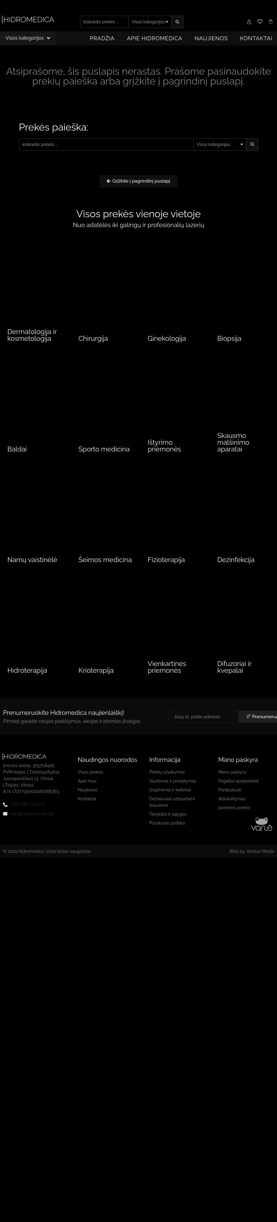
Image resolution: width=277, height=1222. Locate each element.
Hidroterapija (27, 681)
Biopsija (229, 340)
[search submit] (177, 22)
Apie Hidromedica (155, 38)
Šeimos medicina (105, 569)
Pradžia (102, 38)
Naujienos (211, 38)
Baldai (17, 458)
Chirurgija (93, 340)
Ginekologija (167, 340)
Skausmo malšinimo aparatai (233, 451)
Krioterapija (96, 681)
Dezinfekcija (236, 569)
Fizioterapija (166, 569)
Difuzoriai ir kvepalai (234, 677)
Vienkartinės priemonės (167, 677)
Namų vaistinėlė (32, 569)
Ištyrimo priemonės (164, 454)
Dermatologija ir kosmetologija (32, 336)
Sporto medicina (104, 458)
